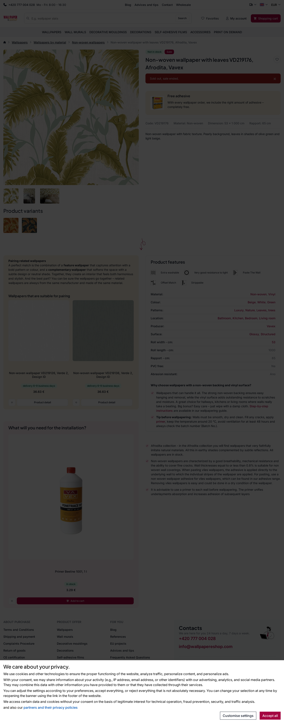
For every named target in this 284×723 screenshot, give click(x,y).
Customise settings (238, 716)
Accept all (270, 716)
